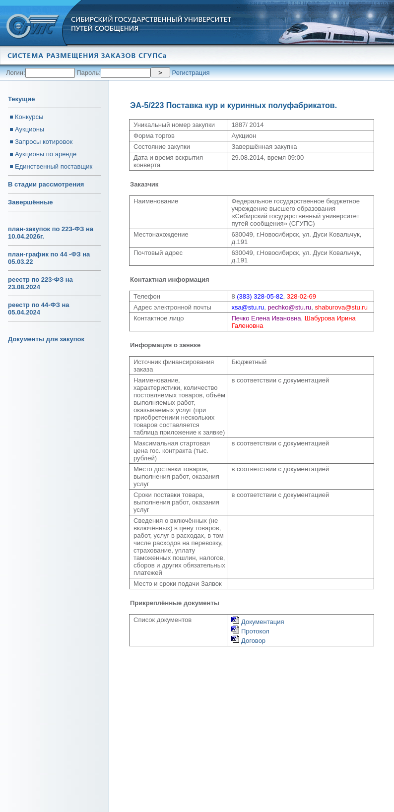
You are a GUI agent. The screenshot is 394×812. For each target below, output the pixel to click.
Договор (248, 640)
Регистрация (191, 72)
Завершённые (30, 202)
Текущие (21, 99)
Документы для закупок (46, 339)
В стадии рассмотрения (46, 184)
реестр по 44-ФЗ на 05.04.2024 (38, 308)
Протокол (250, 631)
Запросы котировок (43, 141)
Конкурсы (29, 117)
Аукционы (29, 129)
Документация (257, 621)
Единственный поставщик (53, 166)
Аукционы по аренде (45, 154)
